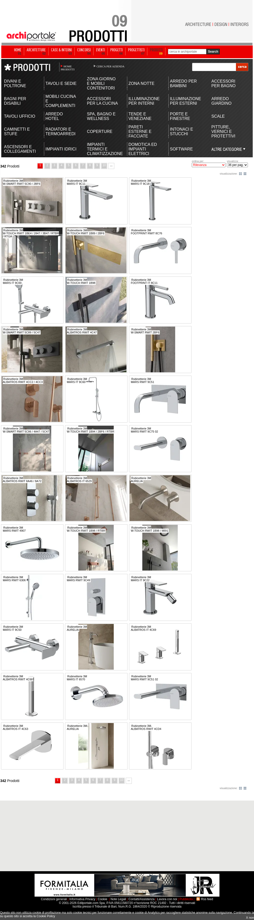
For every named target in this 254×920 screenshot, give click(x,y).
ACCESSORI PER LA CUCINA (102, 101)
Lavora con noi (167, 899)
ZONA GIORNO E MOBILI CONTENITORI (101, 83)
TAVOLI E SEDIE (60, 83)
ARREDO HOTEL (54, 116)
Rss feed (207, 899)
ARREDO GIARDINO (221, 101)
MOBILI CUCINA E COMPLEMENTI (60, 101)
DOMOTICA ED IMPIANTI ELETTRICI (143, 149)
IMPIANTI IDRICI (60, 149)
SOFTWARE (181, 149)
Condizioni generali (54, 899)
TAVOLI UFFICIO (19, 116)
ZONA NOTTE (141, 83)
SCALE (218, 116)
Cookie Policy (46, 916)
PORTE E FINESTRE (180, 116)
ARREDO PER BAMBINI (183, 83)
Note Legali (118, 899)
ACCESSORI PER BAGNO (223, 83)
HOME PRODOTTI (67, 68)
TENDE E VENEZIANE (140, 116)
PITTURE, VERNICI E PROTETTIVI (223, 131)
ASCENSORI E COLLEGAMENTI (20, 149)
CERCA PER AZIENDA (110, 66)
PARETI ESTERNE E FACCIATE (140, 131)
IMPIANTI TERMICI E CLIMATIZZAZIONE (103, 149)
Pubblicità (186, 899)
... (111, 165)
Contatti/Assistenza (142, 899)
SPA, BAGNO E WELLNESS (101, 116)
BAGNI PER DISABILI (15, 101)
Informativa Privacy (82, 899)
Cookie (102, 899)
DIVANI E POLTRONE (15, 83)
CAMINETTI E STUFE (17, 131)
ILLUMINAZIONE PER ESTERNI (185, 101)
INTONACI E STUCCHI (181, 131)
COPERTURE (99, 131)
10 (104, 165)
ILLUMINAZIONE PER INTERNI (144, 101)
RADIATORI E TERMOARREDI (60, 131)
